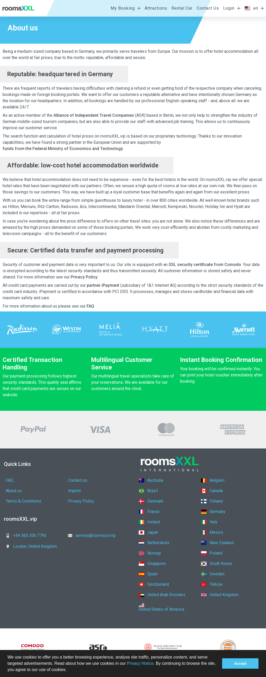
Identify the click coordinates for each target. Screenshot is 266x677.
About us (14, 490)
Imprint (74, 490)
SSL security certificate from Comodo (205, 264)
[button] (68, 670)
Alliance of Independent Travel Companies (94, 115)
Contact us (77, 480)
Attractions (156, 8)
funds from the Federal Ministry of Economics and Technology (63, 148)
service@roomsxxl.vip (90, 535)
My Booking (123, 8)
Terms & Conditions (23, 501)
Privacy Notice (140, 663)
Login (229, 8)
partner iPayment (103, 285)
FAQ (90, 306)
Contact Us (208, 8)
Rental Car (181, 8)
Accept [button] (240, 663)
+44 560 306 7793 (24, 535)
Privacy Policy (84, 277)
